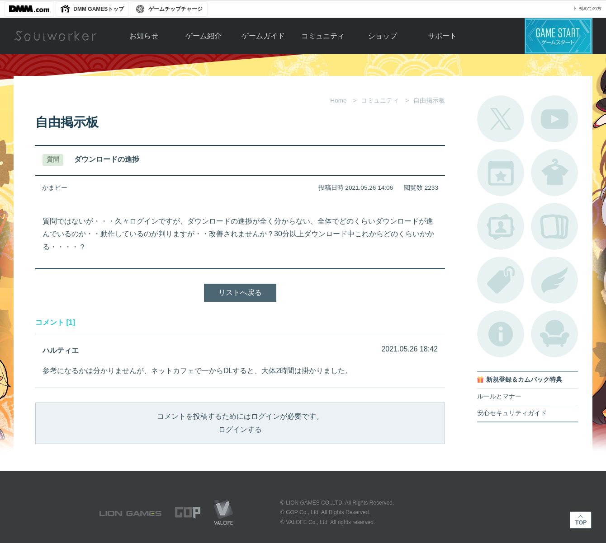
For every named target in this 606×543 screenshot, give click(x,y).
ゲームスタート (558, 36)
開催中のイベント (500, 172)
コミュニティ (323, 36)
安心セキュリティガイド (512, 413)
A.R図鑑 (554, 226)
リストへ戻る (240, 292)
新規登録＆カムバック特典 (524, 379)
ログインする (240, 429)
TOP (581, 520)
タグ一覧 (500, 280)
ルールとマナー (499, 396)
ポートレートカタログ (500, 226)
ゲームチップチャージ (175, 9)
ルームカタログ (554, 333)
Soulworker (55, 36)
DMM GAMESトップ (98, 9)
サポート (442, 36)
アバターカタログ (554, 172)
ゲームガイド (263, 36)
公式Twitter (500, 118)
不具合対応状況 (500, 333)
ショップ (382, 36)
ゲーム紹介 (203, 36)
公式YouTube (554, 118)
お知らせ (143, 36)
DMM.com (29, 9)
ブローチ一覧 (554, 280)
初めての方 (590, 8)
